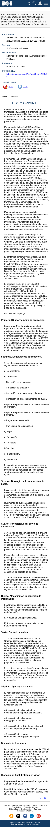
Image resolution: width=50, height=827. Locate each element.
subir (44, 798)
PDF (11, 87)
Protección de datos (31, 807)
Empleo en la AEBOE (25, 811)
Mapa (35, 805)
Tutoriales (37, 809)
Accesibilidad (16, 807)
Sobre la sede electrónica (21, 805)
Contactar (6, 805)
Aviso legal (43, 805)
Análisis (14, 97)
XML (25, 87)
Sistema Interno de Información (20, 809)
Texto (4, 97)
